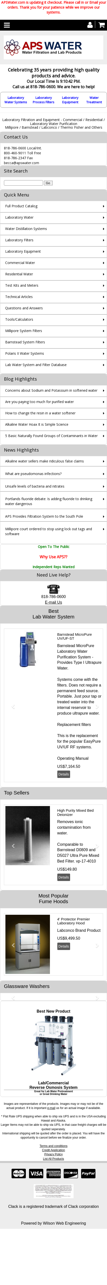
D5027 (63, 855)
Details (64, 774)
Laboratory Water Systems (15, 99)
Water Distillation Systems (26, 228)
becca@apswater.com (21, 162)
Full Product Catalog (21, 206)
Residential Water (19, 274)
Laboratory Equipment (70, 99)
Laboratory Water (19, 217)
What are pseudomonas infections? (33, 473)
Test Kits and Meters (21, 285)
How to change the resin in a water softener (40, 413)
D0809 (82, 850)
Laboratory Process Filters (43, 99)
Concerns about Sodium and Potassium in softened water (51, 390)
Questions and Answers (24, 308)
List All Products (53, 1159)
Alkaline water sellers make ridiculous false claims (44, 461)
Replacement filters (74, 724)
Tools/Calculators (19, 319)
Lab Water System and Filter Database (36, 364)
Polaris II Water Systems (24, 353)
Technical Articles (19, 296)
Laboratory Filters (19, 240)
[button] (11, 704)
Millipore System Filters (23, 330)
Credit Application (53, 1150)
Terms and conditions (53, 1146)
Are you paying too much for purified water (39, 401)
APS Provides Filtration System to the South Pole (44, 516)
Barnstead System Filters (25, 342)
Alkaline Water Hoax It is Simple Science (36, 424)
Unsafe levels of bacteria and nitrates (34, 486)
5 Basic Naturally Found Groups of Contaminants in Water (51, 435)
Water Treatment (94, 99)
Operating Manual (73, 758)
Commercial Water (20, 262)
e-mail (51, 1108)
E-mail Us (53, 602)
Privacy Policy (53, 1154)
